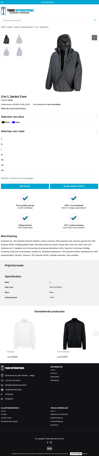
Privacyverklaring (56, 421)
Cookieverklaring (56, 418)
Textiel (9, 27)
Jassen (16, 27)
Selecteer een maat (12, 131)
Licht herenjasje (63, 352)
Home (3, 27)
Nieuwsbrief (54, 377)
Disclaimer (54, 425)
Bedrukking (54, 380)
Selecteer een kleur (12, 116)
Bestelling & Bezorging (9, 421)
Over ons (53, 373)
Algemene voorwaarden (59, 414)
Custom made (6, 418)
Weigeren (84, 453)
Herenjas (10, 352)
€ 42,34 (12, 357)
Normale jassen (27, 27)
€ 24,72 (62, 357)
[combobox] (46, 20)
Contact (4, 414)
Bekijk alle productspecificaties (14, 108)
